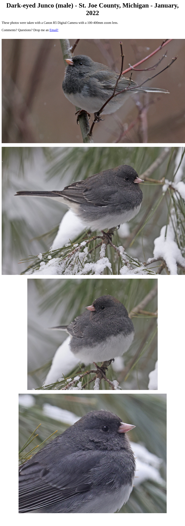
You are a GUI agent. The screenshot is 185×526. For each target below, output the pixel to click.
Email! (54, 30)
